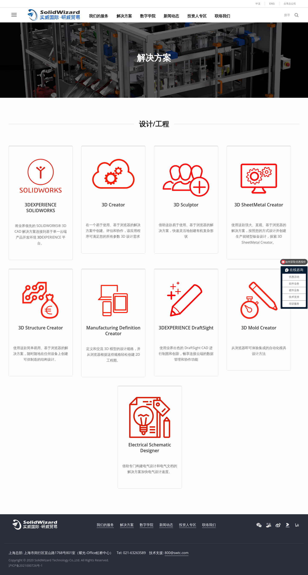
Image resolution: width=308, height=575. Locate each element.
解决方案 (127, 524)
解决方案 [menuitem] (124, 16)
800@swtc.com (176, 552)
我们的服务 (105, 524)
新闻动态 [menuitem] (171, 16)
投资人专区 (187, 524)
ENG (272, 3)
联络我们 (209, 524)
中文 (258, 3)
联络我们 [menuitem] (222, 16)
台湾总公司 (290, 3)
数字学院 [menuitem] (147, 16)
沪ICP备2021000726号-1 (26, 565)
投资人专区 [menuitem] (197, 16)
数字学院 (146, 524)
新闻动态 (166, 524)
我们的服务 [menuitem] (98, 16)
